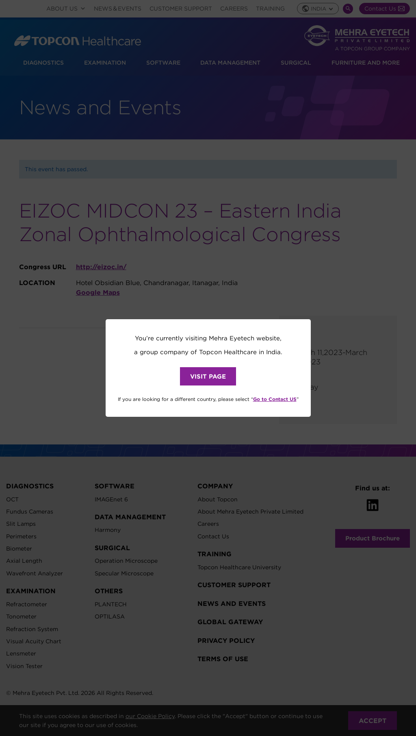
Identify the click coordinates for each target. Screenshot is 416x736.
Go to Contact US (275, 399)
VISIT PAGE (208, 376)
